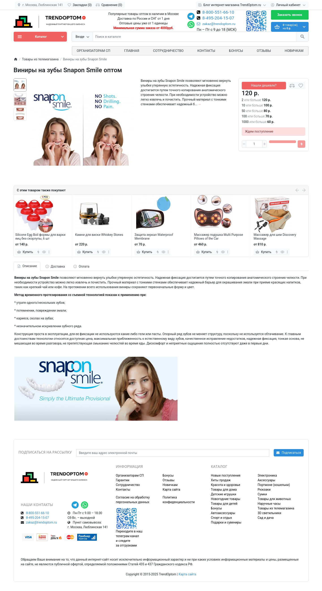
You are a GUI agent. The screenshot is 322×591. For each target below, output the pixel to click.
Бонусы (236, 51)
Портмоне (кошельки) (274, 485)
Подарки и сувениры (226, 522)
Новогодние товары (225, 499)
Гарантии (122, 480)
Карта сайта (171, 489)
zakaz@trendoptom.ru (216, 24)
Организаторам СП (130, 475)
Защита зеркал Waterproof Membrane (154, 236)
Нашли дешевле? (263, 85)
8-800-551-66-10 (218, 12)
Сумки (262, 494)
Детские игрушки (223, 494)
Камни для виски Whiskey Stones (99, 234)
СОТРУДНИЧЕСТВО (168, 51)
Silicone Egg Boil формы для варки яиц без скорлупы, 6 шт (40, 236)
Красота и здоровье (225, 485)
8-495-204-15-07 (218, 18)
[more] (49, 252)
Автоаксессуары (223, 513)
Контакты (206, 51)
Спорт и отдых (221, 517)
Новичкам (294, 51)
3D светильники (269, 513)
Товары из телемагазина (276, 508)
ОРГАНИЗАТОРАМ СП (93, 51)
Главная (131, 51)
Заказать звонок (289, 15)
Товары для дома (224, 489)
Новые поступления (225, 475)
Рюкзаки (264, 489)
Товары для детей (224, 503)
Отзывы (264, 51)
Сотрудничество (128, 485)
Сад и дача (266, 517)
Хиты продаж (221, 480)
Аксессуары (266, 480)
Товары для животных (274, 499)
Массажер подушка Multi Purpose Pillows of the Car (218, 236)
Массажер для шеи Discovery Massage (275, 236)
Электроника (267, 475)
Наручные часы (269, 503)
